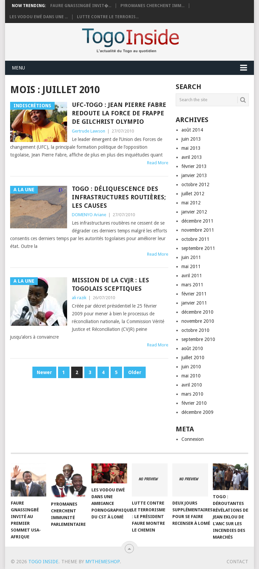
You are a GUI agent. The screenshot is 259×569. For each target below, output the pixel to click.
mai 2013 (191, 148)
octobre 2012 (195, 184)
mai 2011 (191, 266)
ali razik (79, 297)
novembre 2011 (197, 230)
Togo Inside (43, 561)
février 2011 (194, 293)
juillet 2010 (192, 357)
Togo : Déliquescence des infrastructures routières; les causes (119, 197)
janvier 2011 (194, 303)
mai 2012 (191, 202)
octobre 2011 (195, 239)
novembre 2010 (197, 321)
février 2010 (194, 403)
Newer (44, 372)
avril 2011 (191, 275)
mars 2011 (192, 284)
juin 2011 (191, 257)
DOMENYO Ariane (89, 214)
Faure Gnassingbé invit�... (80, 5)
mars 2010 (192, 394)
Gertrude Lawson (88, 131)
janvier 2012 (194, 212)
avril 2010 (191, 385)
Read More (157, 162)
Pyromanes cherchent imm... (152, 5)
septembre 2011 (198, 248)
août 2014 (192, 130)
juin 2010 (191, 366)
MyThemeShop (102, 561)
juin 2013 (191, 139)
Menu (18, 67)
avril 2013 (191, 157)
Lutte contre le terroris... (108, 17)
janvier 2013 (194, 175)
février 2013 (194, 166)
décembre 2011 (197, 221)
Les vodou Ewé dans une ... (38, 17)
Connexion (192, 439)
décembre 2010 (197, 312)
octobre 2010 (195, 330)
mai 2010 (191, 375)
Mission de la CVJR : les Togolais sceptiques (110, 284)
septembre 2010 (198, 339)
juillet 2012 (192, 193)
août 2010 (192, 348)
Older (134, 372)
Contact (237, 561)
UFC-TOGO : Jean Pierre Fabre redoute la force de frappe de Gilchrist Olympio (119, 113)
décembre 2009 (197, 412)
